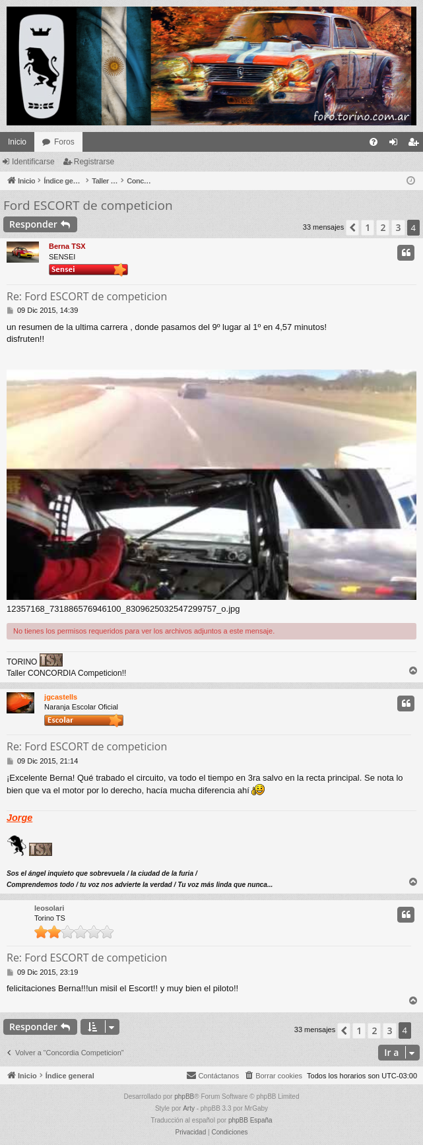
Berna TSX (67, 246)
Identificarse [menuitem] (396, 144)
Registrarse (94, 161)
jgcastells (60, 697)
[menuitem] (373, 142)
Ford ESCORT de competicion (88, 205)
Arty (189, 1108)
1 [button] (367, 227)
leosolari (49, 908)
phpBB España (250, 1120)
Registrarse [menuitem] (416, 144)
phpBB (184, 1096)
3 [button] (398, 227)
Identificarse (33, 161)
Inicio (17, 142)
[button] (352, 228)
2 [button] (382, 227)
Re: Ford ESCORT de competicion (87, 296)
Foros (64, 142)
